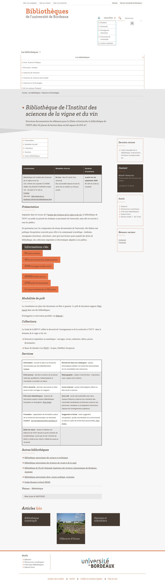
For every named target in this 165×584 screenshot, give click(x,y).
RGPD (72, 579)
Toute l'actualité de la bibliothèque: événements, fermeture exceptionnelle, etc (131, 154)
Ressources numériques (130, 209)
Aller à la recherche (60, 3)
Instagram (122, 240)
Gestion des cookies (56, 579)
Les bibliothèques (82, 57)
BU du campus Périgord (32, 88)
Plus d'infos (47, 402)
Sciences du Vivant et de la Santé (35, 78)
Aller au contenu (45, 3)
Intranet (114, 3)
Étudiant (103, 23)
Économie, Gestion (30, 68)
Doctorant (104, 26)
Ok (132, 23)
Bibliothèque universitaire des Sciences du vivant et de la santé (50, 463)
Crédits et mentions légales (91, 579)
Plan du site (112, 579)
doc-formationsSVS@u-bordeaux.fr (44, 421)
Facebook (122, 242)
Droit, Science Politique (32, 62)
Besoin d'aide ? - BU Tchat (131, 217)
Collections (29, 148)
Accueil (24, 93)
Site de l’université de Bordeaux (131, 3)
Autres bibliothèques (32, 156)
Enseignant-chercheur (104, 31)
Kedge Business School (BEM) (37, 482)
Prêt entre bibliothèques (130, 212)
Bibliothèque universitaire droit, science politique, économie (49, 477)
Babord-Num (126, 214)
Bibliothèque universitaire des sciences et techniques (46, 458)
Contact (26, 193)
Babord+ (59, 316)
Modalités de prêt (31, 144)
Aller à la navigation (30, 3)
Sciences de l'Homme (31, 73)
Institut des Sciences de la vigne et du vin (65, 215)
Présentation (29, 140)
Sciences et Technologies (32, 83)
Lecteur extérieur (106, 43)
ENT (46, 348)
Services (28, 152)
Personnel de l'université (105, 38)
